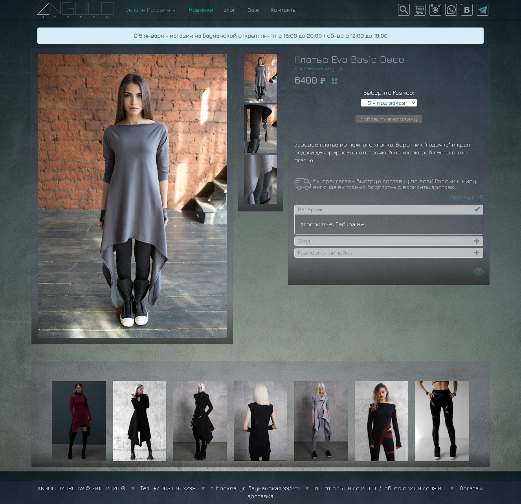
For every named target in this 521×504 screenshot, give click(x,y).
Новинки (199, 9)
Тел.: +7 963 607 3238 (168, 488)
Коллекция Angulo (318, 68)
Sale (253, 9)
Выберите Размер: (388, 92)
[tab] (389, 209)
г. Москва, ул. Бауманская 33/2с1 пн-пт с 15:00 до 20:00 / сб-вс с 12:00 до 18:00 (328, 488)
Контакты (284, 9)
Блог (230, 9)
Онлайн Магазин (150, 9)
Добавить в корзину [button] (388, 118)
